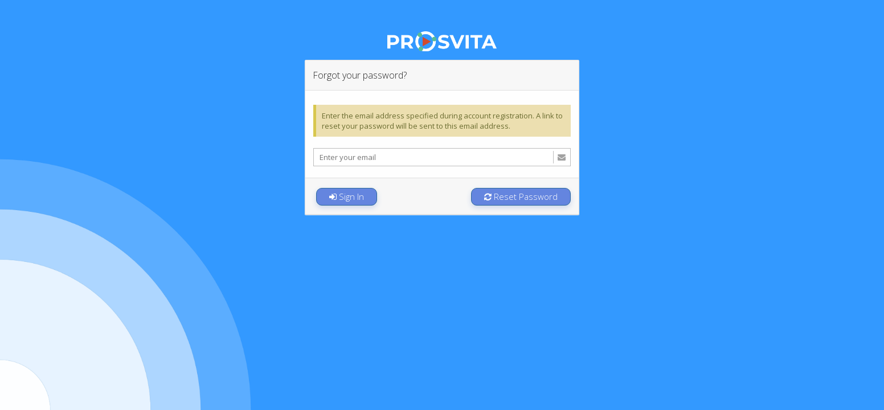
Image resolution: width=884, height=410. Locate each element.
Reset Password (521, 196)
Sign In (346, 196)
